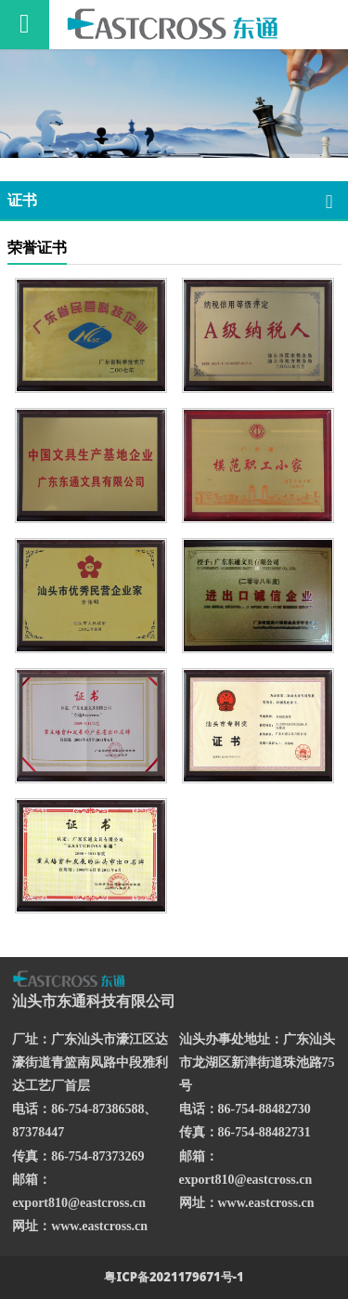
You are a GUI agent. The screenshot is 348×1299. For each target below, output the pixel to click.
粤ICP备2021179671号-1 (173, 1276)
